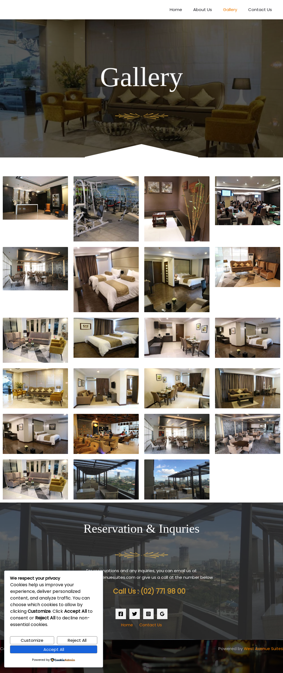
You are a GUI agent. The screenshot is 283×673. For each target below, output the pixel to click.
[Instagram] (148, 614)
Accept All (53, 649)
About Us (209, 9)
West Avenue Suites (262, 648)
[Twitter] (134, 614)
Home (185, 9)
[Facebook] (121, 614)
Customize (32, 640)
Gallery (234, 9)
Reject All (77, 640)
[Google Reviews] (162, 614)
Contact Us (261, 9)
